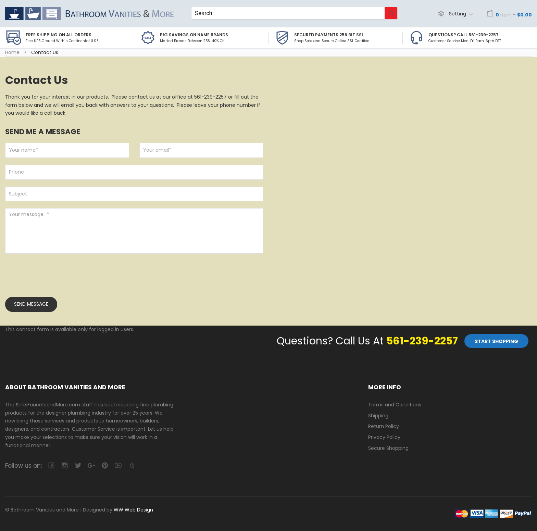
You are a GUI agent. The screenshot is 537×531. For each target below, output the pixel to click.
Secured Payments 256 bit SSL (329, 35)
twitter (78, 465)
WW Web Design (133, 509)
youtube (118, 465)
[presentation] (57, 280)
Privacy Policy (384, 437)
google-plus (91, 465)
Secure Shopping (388, 448)
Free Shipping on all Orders (58, 35)
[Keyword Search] (288, 13)
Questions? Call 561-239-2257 (463, 35)
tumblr (131, 465)
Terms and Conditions (394, 404)
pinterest (104, 465)
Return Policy (383, 426)
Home (12, 52)
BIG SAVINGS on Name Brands (194, 35)
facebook (51, 465)
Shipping (378, 415)
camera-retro (64, 465)
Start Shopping (496, 341)
